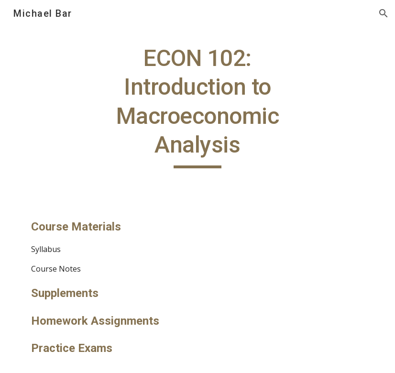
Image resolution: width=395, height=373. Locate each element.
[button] (383, 13)
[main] (197, 106)
